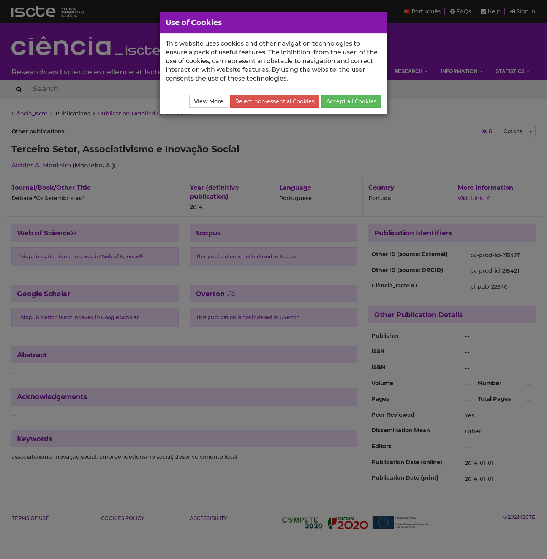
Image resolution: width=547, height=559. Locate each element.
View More (208, 101)
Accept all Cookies (351, 101)
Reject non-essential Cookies (275, 101)
